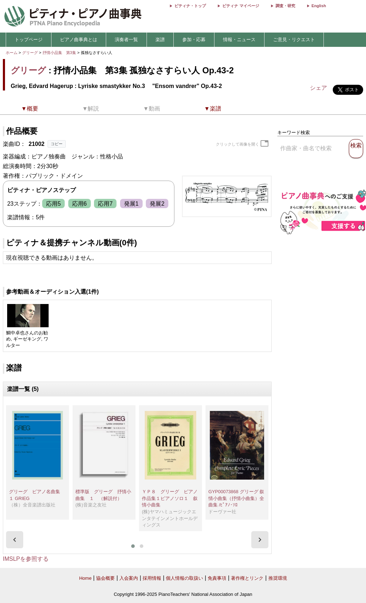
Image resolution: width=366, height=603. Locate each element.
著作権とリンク (247, 578)
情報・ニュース (239, 39)
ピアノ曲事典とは (78, 39)
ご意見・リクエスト (294, 39)
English (319, 6)
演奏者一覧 (126, 39)
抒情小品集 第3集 (60, 52)
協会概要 (105, 578)
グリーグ (30, 52)
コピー (57, 144)
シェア (318, 88)
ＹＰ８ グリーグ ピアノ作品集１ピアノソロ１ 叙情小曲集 (170, 498)
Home (85, 578)
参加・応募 (194, 39)
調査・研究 (285, 6)
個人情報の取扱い (184, 578)
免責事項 (217, 578)
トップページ (29, 39)
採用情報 (152, 578)
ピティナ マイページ (240, 6)
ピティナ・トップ (190, 6)
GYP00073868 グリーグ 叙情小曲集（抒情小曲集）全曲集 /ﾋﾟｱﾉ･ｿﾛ (236, 498)
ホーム (12, 52)
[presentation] (14, 539)
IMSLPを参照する (26, 559)
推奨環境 (277, 578)
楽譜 (160, 39)
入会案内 (128, 578)
